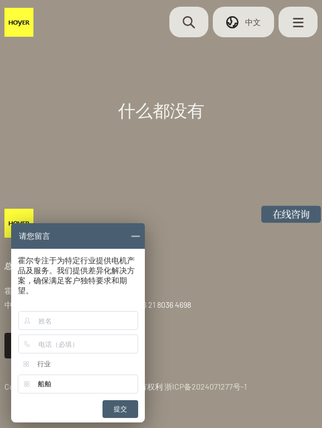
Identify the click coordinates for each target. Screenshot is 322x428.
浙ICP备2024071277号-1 (205, 386)
